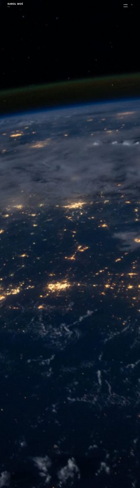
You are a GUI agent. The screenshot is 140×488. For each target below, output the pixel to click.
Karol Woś (15, 3)
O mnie (125, 4)
